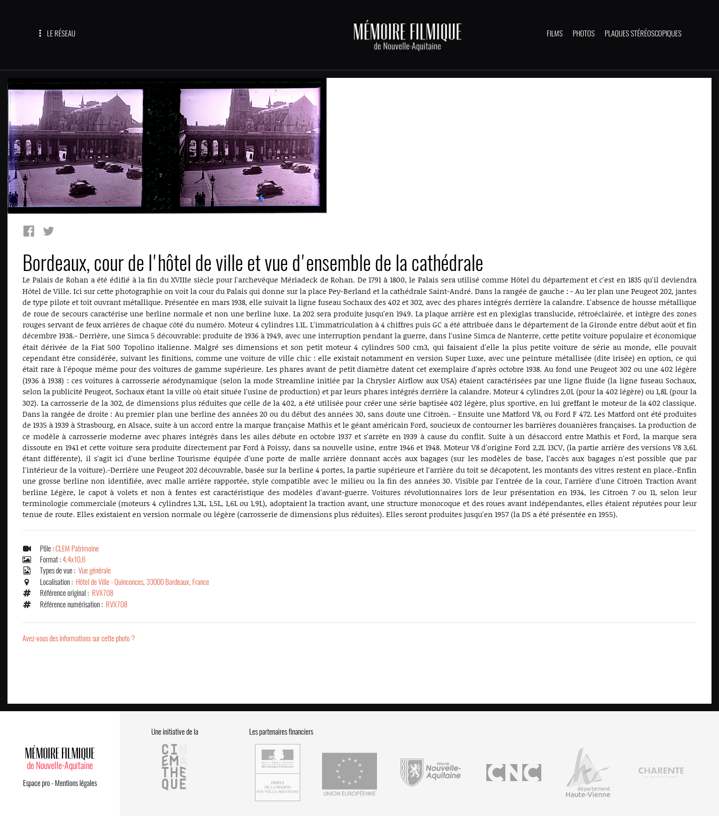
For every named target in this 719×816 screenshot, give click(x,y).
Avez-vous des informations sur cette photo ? (78, 640)
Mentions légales (76, 780)
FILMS (555, 33)
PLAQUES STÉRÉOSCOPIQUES (643, 33)
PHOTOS (584, 33)
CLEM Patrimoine (77, 550)
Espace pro (36, 780)
